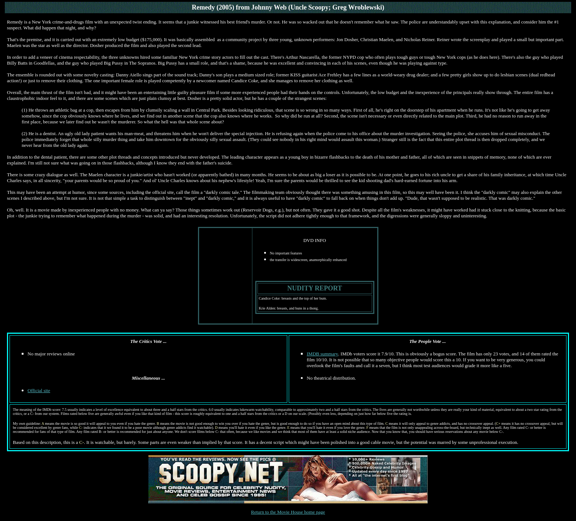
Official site (39, 390)
